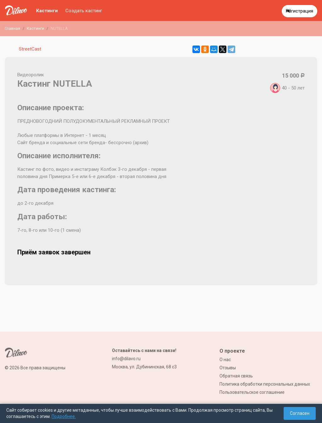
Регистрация (299, 11)
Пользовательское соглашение (252, 392)
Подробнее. (64, 416)
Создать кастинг (83, 11)
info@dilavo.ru (126, 358)
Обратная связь (236, 375)
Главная (12, 28)
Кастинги (47, 11)
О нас (225, 359)
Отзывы (227, 367)
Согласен (299, 413)
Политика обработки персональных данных (264, 384)
